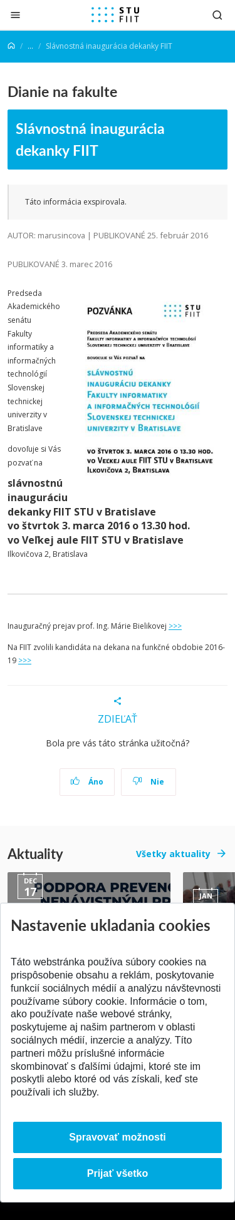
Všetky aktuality (173, 854)
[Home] (11, 46)
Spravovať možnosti (117, 1137)
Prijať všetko (118, 1173)
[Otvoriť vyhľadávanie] (217, 14)
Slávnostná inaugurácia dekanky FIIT (90, 139)
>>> (175, 626)
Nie (148, 781)
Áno (86, 781)
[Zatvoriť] (15, 14)
